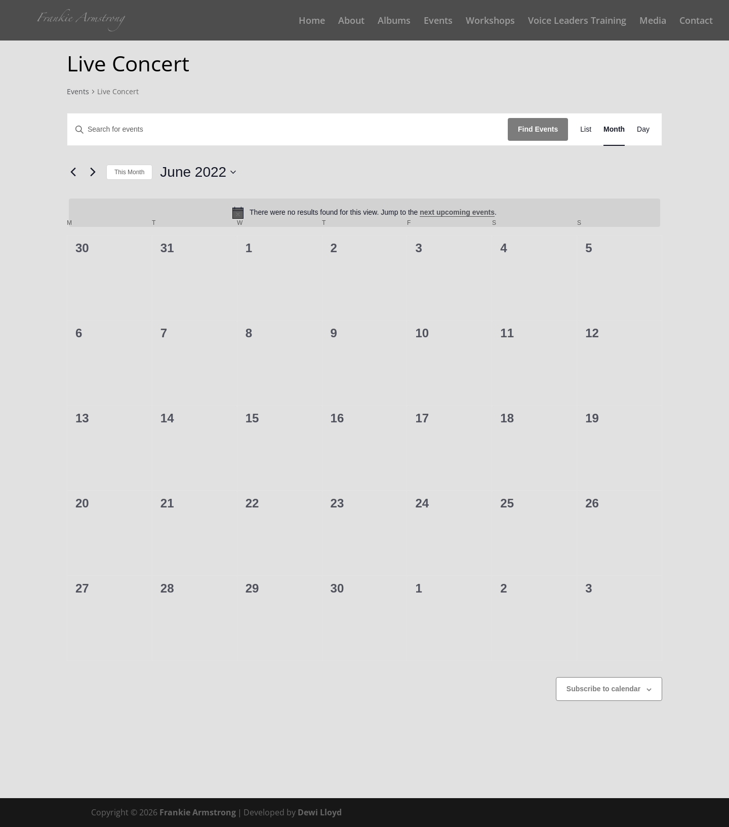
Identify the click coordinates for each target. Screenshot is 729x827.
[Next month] (93, 172)
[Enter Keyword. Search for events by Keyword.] (287, 129)
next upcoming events (457, 212)
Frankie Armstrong (197, 812)
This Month (129, 172)
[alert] (364, 213)
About (351, 21)
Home (312, 21)
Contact (696, 21)
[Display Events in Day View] (643, 129)
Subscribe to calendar (603, 689)
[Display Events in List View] (585, 129)
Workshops (490, 21)
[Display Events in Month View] (614, 129)
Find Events (538, 129)
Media (652, 21)
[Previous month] (73, 172)
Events (438, 21)
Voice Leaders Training (577, 21)
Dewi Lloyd (320, 812)
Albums (394, 21)
